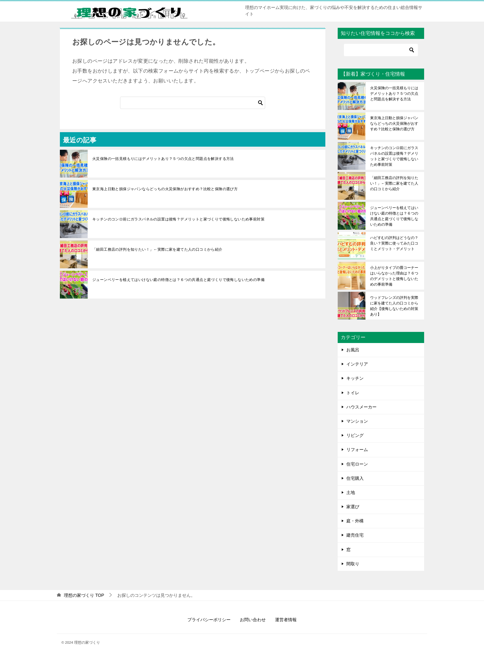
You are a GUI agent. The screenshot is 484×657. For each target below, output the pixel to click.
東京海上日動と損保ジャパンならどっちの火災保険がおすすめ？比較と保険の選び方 (165, 189)
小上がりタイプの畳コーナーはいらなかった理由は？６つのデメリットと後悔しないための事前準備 (394, 276)
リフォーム (357, 449)
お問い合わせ (253, 619)
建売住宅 (355, 535)
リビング (355, 435)
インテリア (357, 364)
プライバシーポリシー (209, 619)
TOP (84, 595)
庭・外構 (355, 520)
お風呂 (352, 349)
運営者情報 (286, 619)
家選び (352, 506)
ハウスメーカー (361, 406)
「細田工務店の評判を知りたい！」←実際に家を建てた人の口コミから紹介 (157, 249)
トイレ (352, 392)
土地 (350, 492)
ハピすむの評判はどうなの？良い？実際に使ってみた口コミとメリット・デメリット (394, 243)
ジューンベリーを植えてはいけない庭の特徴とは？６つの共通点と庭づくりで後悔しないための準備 (178, 280)
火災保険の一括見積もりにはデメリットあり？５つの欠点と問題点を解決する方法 (163, 159)
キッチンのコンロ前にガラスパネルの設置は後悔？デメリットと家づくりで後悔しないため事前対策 (178, 219)
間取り (352, 563)
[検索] (192, 103)
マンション (357, 421)
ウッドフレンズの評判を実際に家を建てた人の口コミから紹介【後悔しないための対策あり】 (394, 305)
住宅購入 (355, 478)
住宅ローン (357, 464)
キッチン (355, 378)
